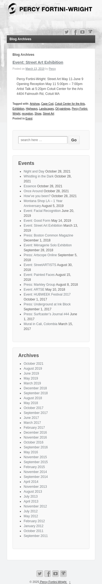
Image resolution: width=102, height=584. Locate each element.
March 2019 (32, 383)
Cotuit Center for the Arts (70, 103)
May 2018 (31, 403)
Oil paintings (62, 108)
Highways (32, 108)
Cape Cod (47, 103)
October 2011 (34, 531)
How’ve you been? (37, 196)
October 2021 (34, 364)
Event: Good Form (37, 221)
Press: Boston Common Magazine (48, 235)
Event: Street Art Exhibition (38, 62)
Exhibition (18, 108)
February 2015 (34, 467)
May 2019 (31, 378)
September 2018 (36, 393)
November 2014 (35, 472)
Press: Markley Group (39, 285)
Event (29, 118)
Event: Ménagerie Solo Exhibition (48, 245)
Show (38, 113)
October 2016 (34, 442)
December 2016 (35, 432)
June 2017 (31, 418)
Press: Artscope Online (40, 255)
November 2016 (35, 437)
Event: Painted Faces (39, 275)
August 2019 (33, 368)
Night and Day (34, 171)
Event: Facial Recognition (42, 211)
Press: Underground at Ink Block (47, 304)
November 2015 (35, 457)
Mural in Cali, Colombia (40, 324)
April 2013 (31, 501)
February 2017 (34, 428)
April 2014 (31, 482)
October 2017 (34, 408)
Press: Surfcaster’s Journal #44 (46, 314)
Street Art (48, 113)
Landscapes (46, 108)
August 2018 (33, 398)
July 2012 (31, 511)
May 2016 (31, 452)
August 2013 (33, 492)
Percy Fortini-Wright (53, 581)
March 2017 (32, 423)
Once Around (33, 191)
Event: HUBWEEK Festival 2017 (47, 294)
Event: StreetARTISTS (40, 265)
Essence (30, 186)
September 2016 (36, 447)
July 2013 (31, 496)
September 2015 (36, 462)
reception (27, 113)
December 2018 (35, 388)
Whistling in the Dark (39, 176)
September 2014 (36, 477)
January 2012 (34, 526)
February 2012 (34, 521)
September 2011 (36, 536)
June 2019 (31, 373)
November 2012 (35, 506)
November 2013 (35, 487)
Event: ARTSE (34, 289)
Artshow (35, 103)
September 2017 (36, 413)
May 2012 (31, 516)
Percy (52, 68)
